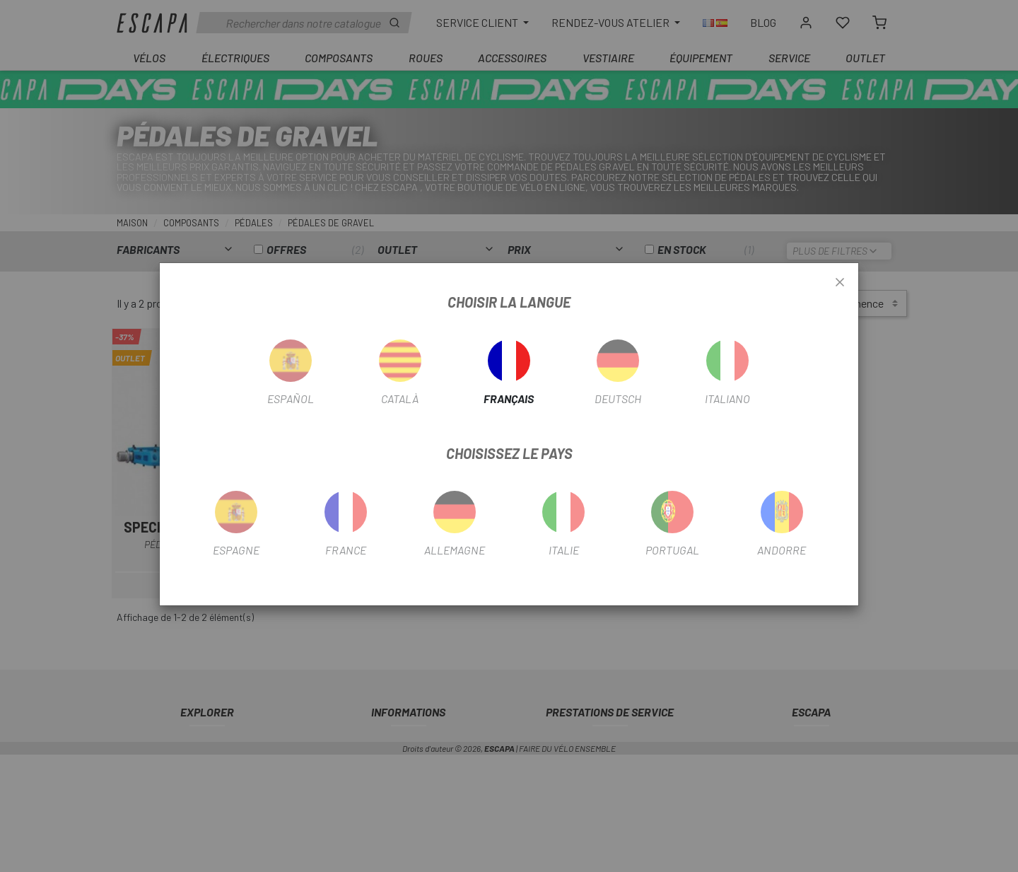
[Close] (840, 282)
